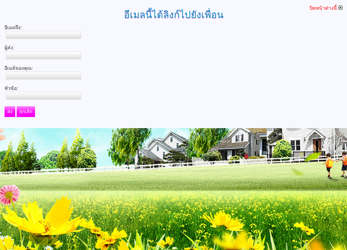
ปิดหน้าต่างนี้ (326, 8)
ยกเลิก (25, 111)
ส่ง (9, 111)
